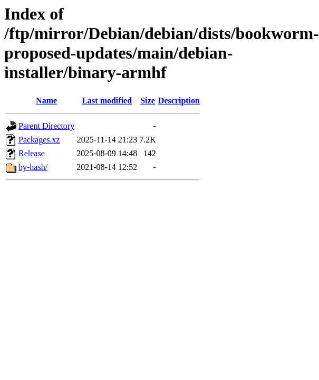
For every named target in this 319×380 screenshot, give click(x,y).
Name (46, 100)
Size (147, 100)
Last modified (107, 100)
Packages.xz (39, 139)
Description (179, 100)
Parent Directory (46, 125)
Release (31, 153)
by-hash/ (32, 167)
